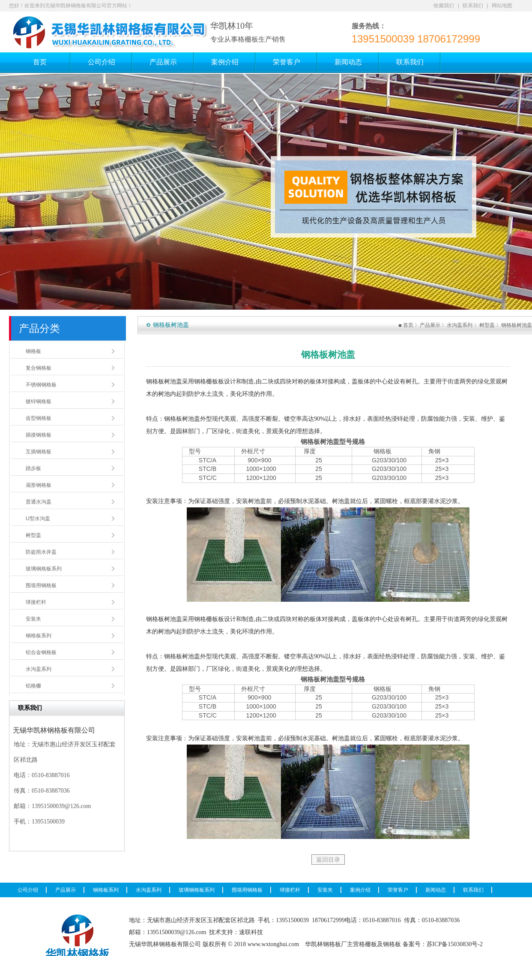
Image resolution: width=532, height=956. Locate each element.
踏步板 (33, 468)
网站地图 (502, 6)
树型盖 (33, 535)
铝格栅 (33, 686)
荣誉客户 (398, 890)
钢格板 (33, 351)
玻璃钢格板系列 (44, 569)
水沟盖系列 (38, 669)
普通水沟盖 (38, 502)
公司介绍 (28, 890)
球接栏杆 (36, 602)
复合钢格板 (38, 368)
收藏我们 (443, 6)
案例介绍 (360, 890)
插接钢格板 (38, 435)
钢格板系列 (38, 636)
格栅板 (368, 944)
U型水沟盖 (38, 519)
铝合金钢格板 (41, 652)
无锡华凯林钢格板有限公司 (165, 944)
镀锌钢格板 (38, 401)
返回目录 (328, 859)
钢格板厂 (335, 944)
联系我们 (473, 6)
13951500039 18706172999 (416, 39)
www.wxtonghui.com (273, 944)
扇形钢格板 (38, 485)
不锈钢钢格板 (41, 385)
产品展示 (430, 325)
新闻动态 (435, 890)
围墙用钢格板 (41, 585)
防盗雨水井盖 (41, 552)
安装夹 (33, 619)
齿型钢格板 (38, 418)
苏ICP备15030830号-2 (455, 944)
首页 (408, 325)
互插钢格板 (38, 452)
